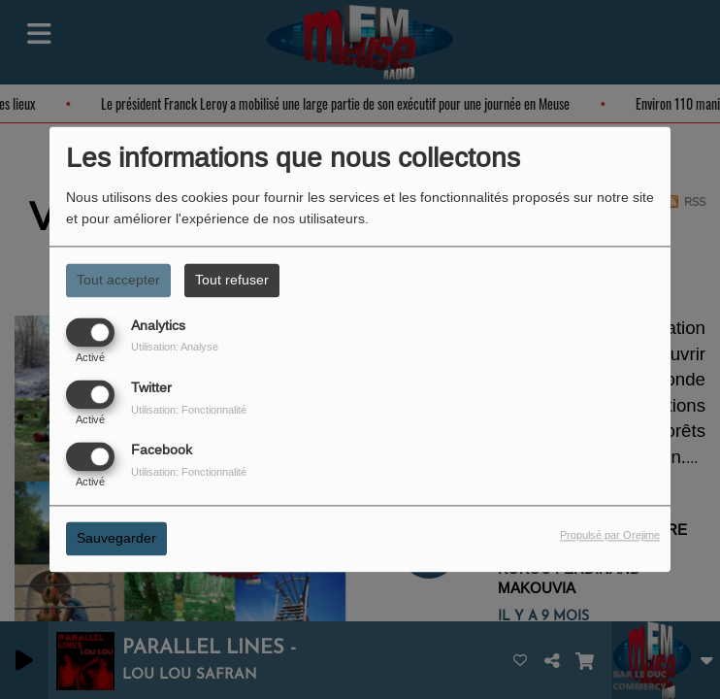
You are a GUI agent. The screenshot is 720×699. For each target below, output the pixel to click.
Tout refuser (232, 279)
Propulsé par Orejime (610, 536)
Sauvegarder (116, 539)
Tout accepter (118, 279)
